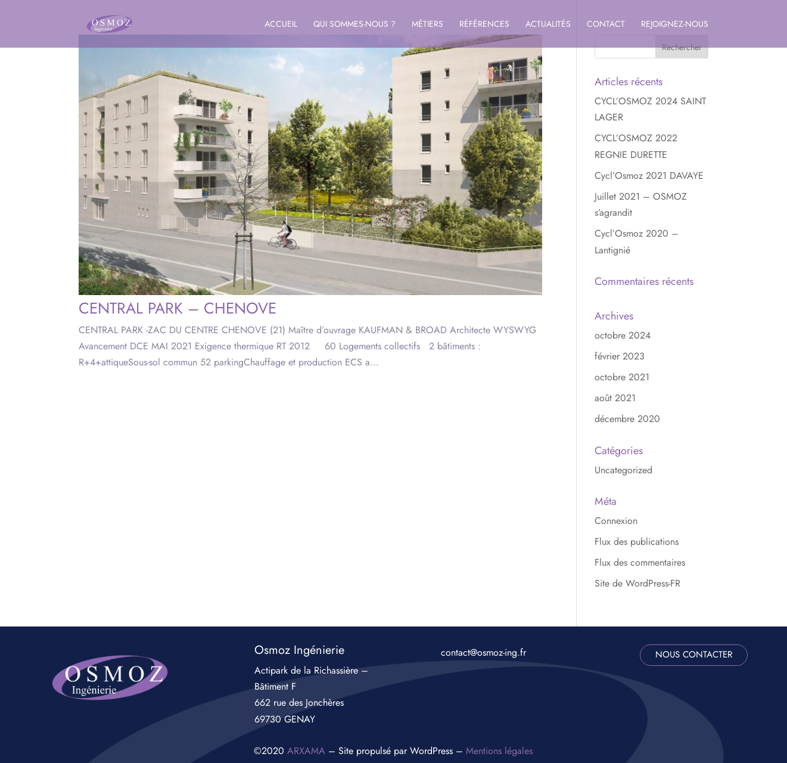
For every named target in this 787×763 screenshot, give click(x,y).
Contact (606, 25)
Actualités (548, 25)
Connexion (616, 521)
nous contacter (693, 654)
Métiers (427, 25)
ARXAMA (306, 751)
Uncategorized (623, 470)
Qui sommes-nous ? (354, 25)
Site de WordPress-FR (637, 583)
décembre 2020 (627, 419)
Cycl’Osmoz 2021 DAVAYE (649, 175)
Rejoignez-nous (674, 25)
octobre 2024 (623, 335)
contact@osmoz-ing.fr (483, 652)
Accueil (281, 25)
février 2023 (620, 356)
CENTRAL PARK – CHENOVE (177, 308)
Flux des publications (637, 541)
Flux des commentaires (640, 562)
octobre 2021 (622, 377)
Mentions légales (499, 751)
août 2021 (615, 398)
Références (484, 25)
